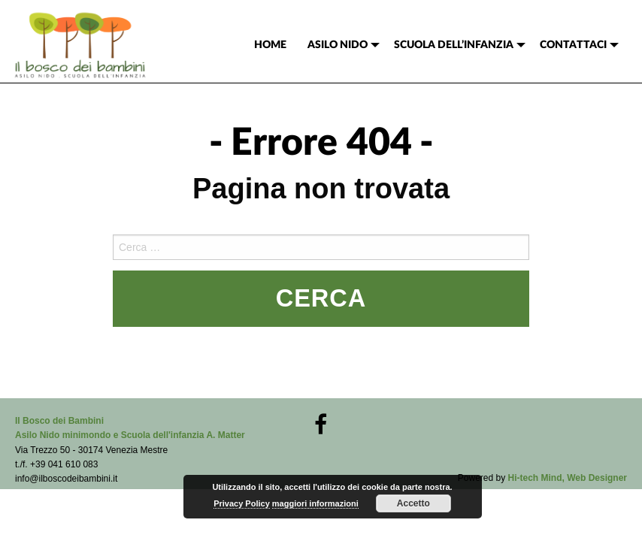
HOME (270, 45)
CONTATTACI (573, 45)
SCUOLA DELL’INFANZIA (453, 45)
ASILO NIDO (337, 45)
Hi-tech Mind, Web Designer (567, 478)
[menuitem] (270, 45)
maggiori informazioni (315, 503)
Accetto (413, 503)
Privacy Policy (241, 503)
